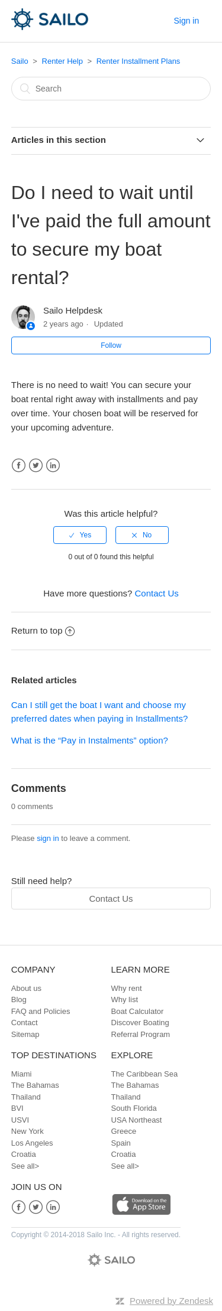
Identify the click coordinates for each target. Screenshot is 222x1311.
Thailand (26, 1096)
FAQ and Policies (40, 1011)
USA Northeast (136, 1120)
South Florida (134, 1108)
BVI (17, 1108)
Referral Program (140, 1034)
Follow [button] (111, 345)
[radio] (80, 535)
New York (27, 1131)
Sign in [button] (186, 20)
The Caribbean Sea (144, 1073)
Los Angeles (32, 1143)
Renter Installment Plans (138, 61)
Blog (19, 999)
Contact (24, 1022)
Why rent (126, 988)
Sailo (19, 61)
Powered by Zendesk (171, 1301)
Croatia (23, 1154)
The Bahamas (35, 1085)
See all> (25, 1166)
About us (26, 988)
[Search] (111, 88)
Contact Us (157, 593)
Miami (21, 1073)
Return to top (43, 630)
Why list (125, 999)
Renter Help (62, 61)
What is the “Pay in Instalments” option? (89, 740)
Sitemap (25, 1034)
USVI (20, 1120)
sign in (48, 838)
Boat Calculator (137, 1011)
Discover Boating (140, 1022)
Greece (124, 1131)
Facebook (18, 465)
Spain (121, 1143)
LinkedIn (53, 465)
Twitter (35, 465)
